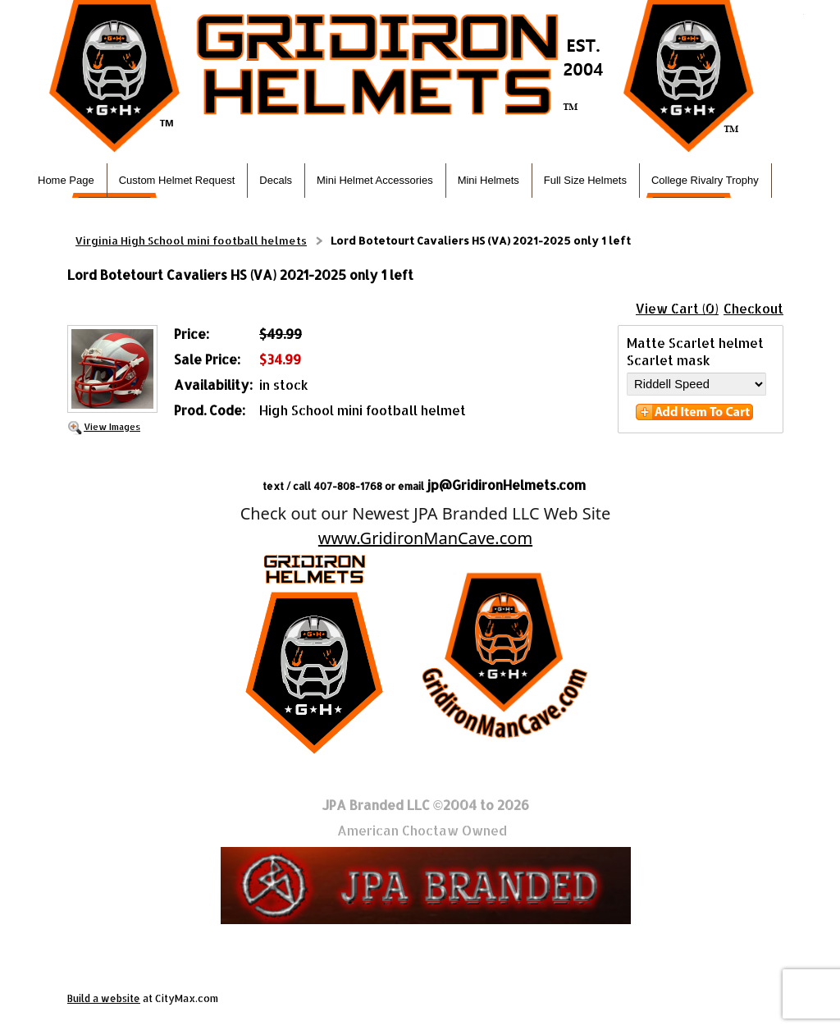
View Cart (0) (677, 308)
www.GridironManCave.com (425, 538)
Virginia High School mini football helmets (191, 240)
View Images (112, 426)
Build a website (103, 998)
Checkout (753, 308)
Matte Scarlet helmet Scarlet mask (695, 351)
